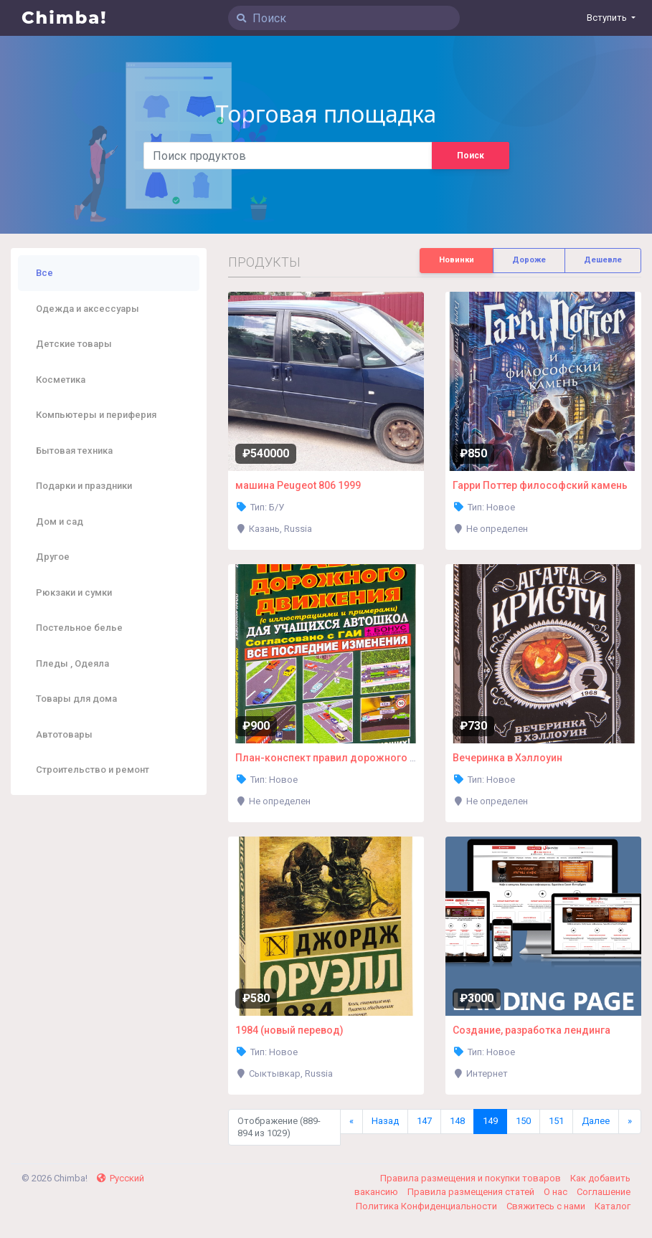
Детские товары (74, 343)
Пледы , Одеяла (72, 663)
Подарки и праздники (84, 485)
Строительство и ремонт (92, 769)
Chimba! (65, 17)
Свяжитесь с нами (546, 1206)
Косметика (60, 379)
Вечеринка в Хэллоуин (507, 757)
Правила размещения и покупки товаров (471, 1178)
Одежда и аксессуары (87, 308)
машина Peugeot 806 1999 (298, 485)
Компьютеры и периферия (96, 414)
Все (44, 272)
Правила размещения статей (472, 1191)
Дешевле (603, 260)
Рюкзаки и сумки (74, 592)
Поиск (470, 156)
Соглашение (603, 1191)
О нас (557, 1191)
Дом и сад (59, 521)
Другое (53, 556)
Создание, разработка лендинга (531, 1030)
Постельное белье (79, 627)
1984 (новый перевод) (289, 1030)
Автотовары (64, 734)
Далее (596, 1120)
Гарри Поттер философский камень (540, 485)
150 (523, 1120)
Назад (385, 1120)
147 (424, 1120)
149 (490, 1120)
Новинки (456, 260)
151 (556, 1120)
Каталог (612, 1206)
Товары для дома (76, 698)
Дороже (529, 260)
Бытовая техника (74, 450)
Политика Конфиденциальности (427, 1206)
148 (457, 1120)
